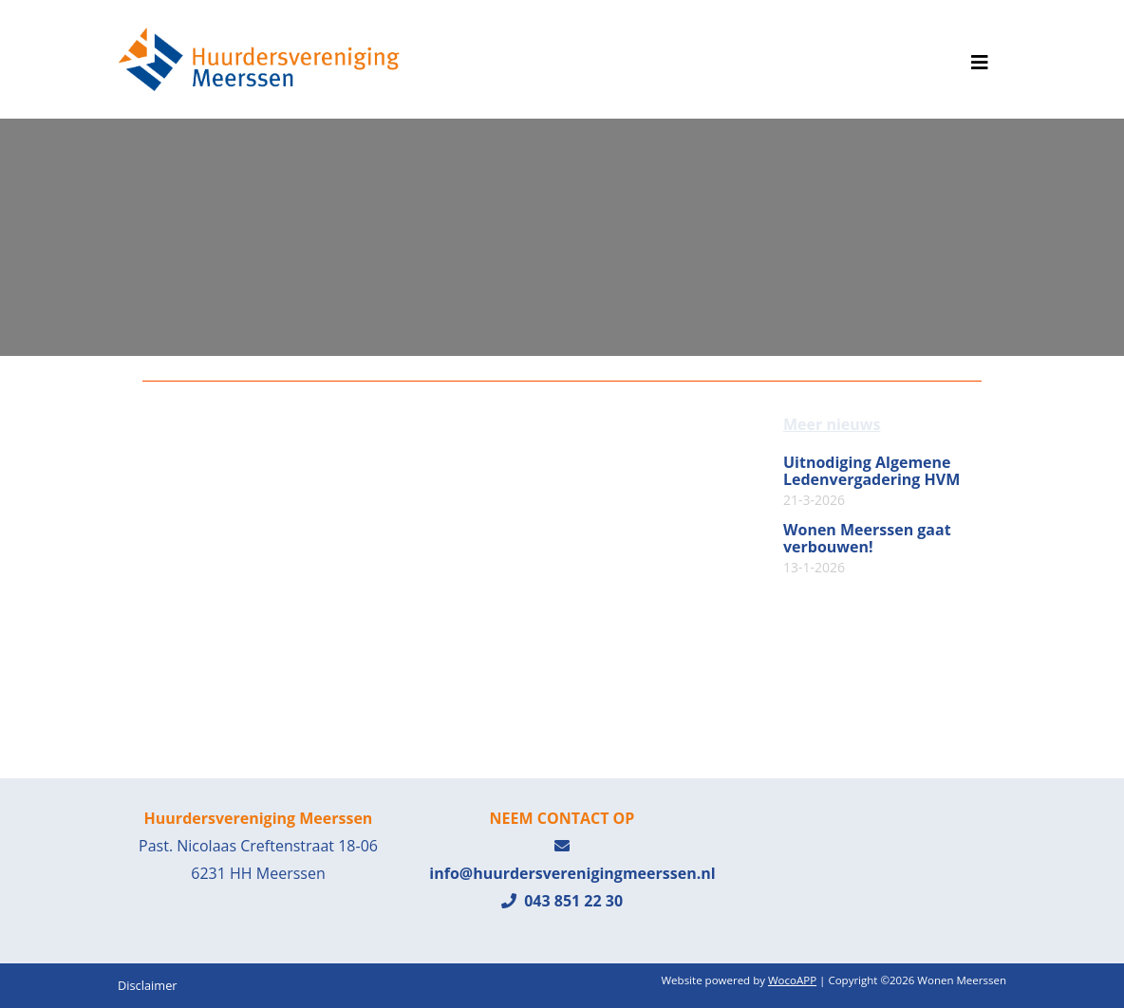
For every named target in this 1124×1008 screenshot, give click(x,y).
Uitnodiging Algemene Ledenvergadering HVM (871, 481)
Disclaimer (148, 985)
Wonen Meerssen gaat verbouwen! (867, 548)
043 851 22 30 (562, 900)
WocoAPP (792, 980)
